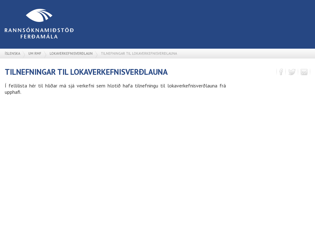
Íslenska (12, 53)
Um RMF (34, 53)
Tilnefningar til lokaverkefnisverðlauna (139, 53)
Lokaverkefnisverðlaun (71, 53)
